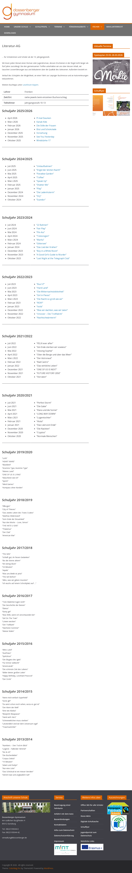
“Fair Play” (41, 228)
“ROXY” (39, 302)
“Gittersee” (41, 243)
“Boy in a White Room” (47, 250)
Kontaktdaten (60, 824)
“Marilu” (40, 239)
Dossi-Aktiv (85, 816)
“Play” (39, 188)
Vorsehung (41, 133)
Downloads (10, 33)
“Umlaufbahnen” (44, 166)
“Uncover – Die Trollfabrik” (49, 313)
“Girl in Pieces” (43, 295)
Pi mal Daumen (43, 118)
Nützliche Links (87, 841)
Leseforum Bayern (30, 85)
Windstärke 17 (43, 140)
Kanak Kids (41, 121)
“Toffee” (40, 177)
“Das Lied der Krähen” (46, 247)
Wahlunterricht (114, 26)
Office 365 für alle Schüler (92, 805)
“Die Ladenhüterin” (45, 192)
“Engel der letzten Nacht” (48, 169)
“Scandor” (41, 199)
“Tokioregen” (42, 236)
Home (7, 26)
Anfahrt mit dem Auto (63, 814)
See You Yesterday (45, 136)
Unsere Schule (21, 26)
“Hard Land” (42, 287)
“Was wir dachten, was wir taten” (52, 310)
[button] (29, 27)
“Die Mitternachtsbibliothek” (50, 291)
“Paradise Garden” (45, 173)
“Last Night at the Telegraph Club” (53, 258)
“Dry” (38, 196)
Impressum (59, 841)
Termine (58, 26)
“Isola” (39, 306)
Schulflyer (85, 827)
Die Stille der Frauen (46, 125)
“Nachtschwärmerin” (46, 317)
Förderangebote (77, 26)
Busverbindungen (62, 819)
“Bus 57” (40, 284)
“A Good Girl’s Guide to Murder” (51, 254)
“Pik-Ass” (40, 232)
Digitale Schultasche (89, 821)
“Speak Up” (41, 181)
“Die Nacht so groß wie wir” (49, 299)
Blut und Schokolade (46, 129)
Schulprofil (41, 26)
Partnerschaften (88, 810)
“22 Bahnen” (42, 224)
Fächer (96, 26)
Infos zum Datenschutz (64, 830)
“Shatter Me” (42, 184)
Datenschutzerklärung (64, 835)
